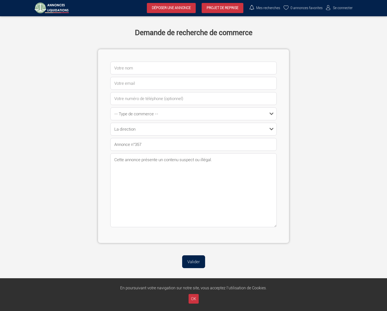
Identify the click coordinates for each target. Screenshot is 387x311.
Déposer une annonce (171, 8)
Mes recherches (268, 8)
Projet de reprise (222, 8)
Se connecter (343, 8)
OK (193, 298)
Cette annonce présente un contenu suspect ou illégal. (193, 190)
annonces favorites (306, 8)
